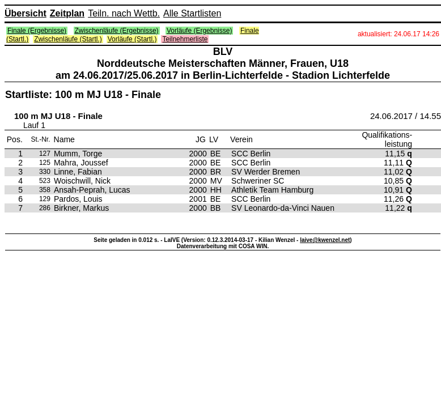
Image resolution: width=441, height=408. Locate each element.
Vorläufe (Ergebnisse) (199, 31)
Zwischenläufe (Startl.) (67, 39)
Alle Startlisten (192, 13)
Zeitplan (67, 13)
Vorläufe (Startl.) (132, 39)
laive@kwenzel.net (325, 240)
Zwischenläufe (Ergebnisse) (117, 31)
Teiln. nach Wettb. (124, 13)
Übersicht (25, 13)
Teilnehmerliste (184, 39)
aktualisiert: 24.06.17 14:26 (398, 34)
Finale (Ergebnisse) (36, 31)
